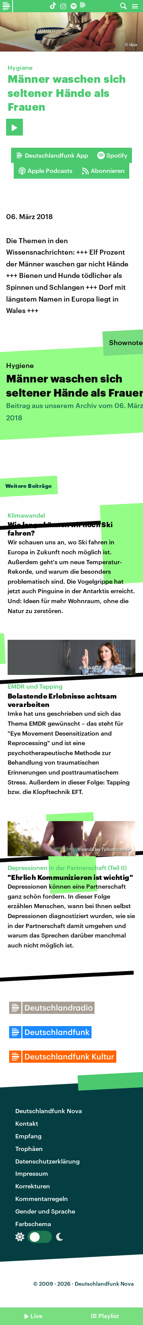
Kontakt (26, 1123)
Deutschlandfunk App (52, 155)
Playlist (108, 1315)
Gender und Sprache (45, 1211)
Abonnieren (103, 170)
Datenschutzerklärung (47, 1161)
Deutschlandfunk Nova (48, 1110)
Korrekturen (32, 1185)
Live (36, 1315)
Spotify (112, 155)
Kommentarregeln (41, 1198)
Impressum (31, 1173)
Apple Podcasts (45, 170)
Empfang (28, 1135)
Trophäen (29, 1148)
